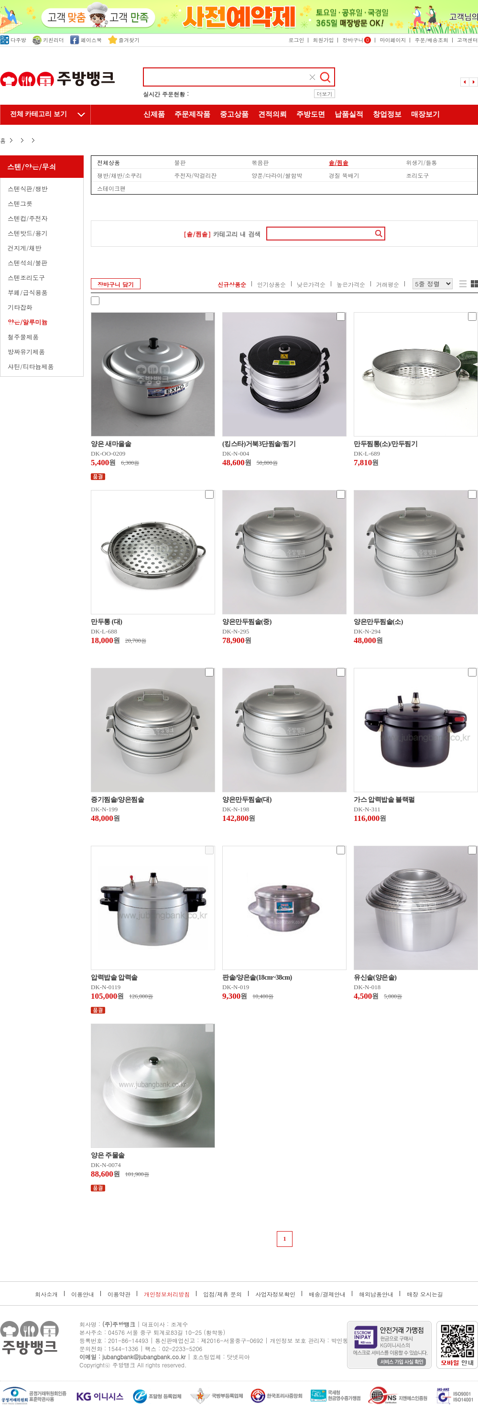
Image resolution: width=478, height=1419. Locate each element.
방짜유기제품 (26, 351)
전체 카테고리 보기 (38, 114)
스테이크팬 (111, 188)
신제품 (154, 114)
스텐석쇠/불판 (27, 262)
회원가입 (323, 40)
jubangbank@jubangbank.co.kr (143, 1357)
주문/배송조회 (431, 40)
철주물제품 (23, 336)
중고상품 (234, 114)
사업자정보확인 (275, 1294)
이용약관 (119, 1294)
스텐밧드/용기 (27, 233)
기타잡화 (20, 307)
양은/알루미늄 (27, 322)
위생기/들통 (421, 162)
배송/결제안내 (327, 1294)
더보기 (325, 94)
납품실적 (349, 114)
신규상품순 (231, 284)
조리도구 (417, 175)
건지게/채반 (24, 247)
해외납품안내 (376, 1294)
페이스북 (86, 40)
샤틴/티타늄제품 (31, 366)
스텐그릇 (20, 203)
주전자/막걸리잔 (195, 175)
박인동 (339, 1340)
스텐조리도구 (26, 277)
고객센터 (467, 40)
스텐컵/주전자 (27, 218)
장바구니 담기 (116, 284)
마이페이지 (393, 40)
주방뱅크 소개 (239, 135)
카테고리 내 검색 (222, 234)
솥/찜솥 (338, 162)
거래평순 (387, 284)
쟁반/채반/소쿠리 (119, 175)
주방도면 (310, 114)
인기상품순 (271, 284)
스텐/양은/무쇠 (31, 167)
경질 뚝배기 (344, 175)
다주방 (13, 40)
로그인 (296, 40)
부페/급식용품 (27, 292)
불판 (180, 162)
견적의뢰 (272, 114)
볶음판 (260, 162)
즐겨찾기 (124, 40)
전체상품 (108, 162)
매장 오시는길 (425, 1294)
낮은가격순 (311, 284)
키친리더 (48, 40)
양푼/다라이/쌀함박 (276, 175)
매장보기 (425, 114)
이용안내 (82, 1294)
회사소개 (46, 1294)
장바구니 (356, 40)
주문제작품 (192, 114)
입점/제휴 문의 (222, 1294)
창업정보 (387, 114)
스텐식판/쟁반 (27, 188)
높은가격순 (351, 284)
